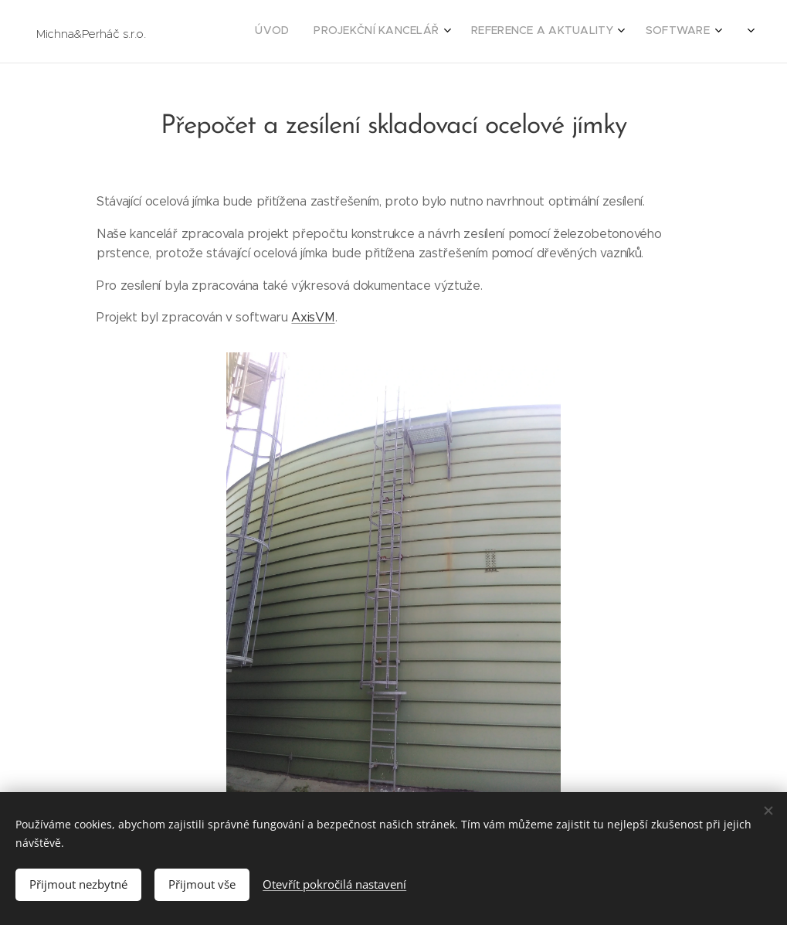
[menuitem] (600, 31)
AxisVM (312, 318)
